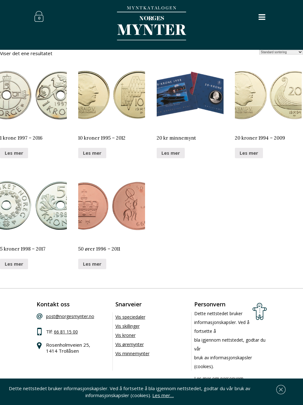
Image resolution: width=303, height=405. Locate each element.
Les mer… (163, 395)
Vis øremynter (129, 344)
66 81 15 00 (66, 332)
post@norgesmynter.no (70, 316)
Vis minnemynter (132, 353)
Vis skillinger (127, 326)
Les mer (14, 153)
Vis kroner (125, 335)
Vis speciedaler (130, 317)
